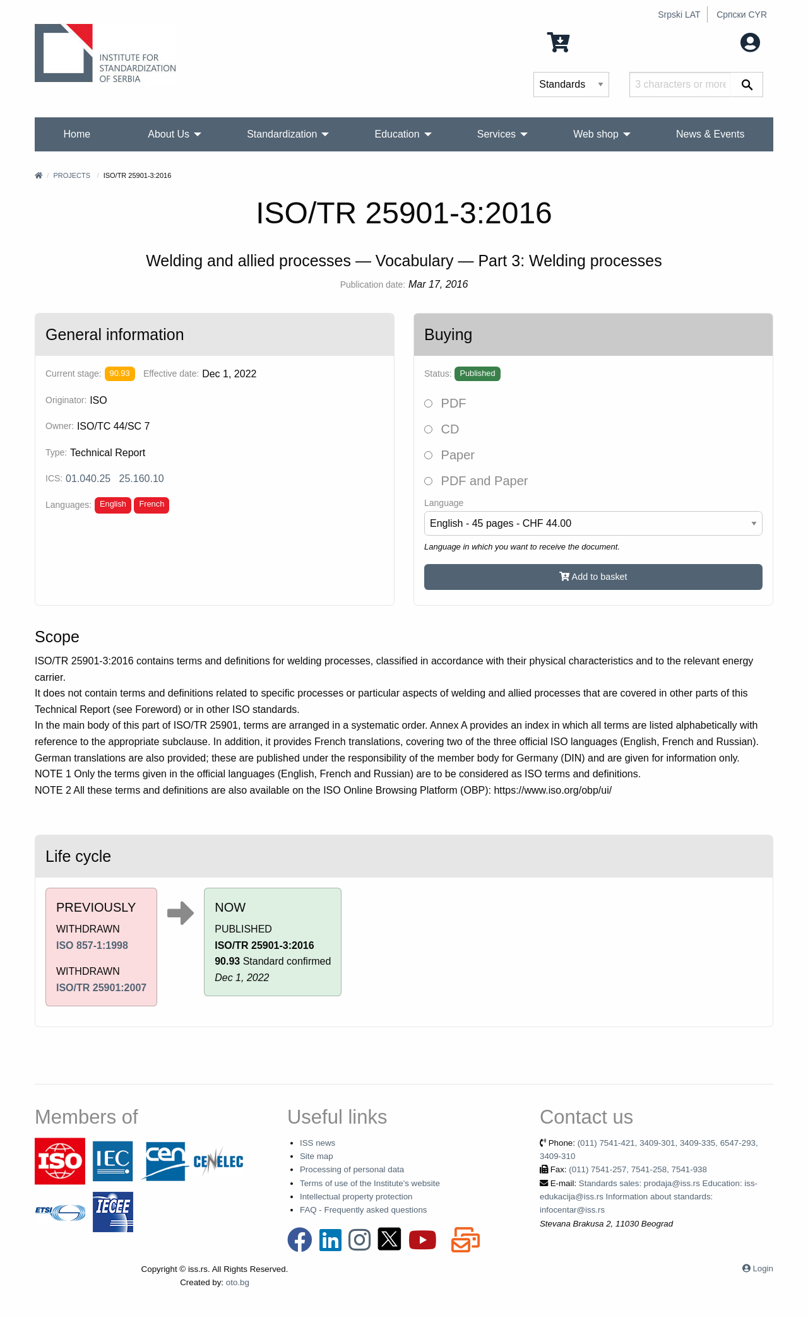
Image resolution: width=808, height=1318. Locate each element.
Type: (56, 452)
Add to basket (593, 577)
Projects (71, 175)
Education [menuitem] (396, 134)
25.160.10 (141, 478)
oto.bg (237, 1282)
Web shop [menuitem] (596, 134)
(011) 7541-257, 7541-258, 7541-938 (638, 1169)
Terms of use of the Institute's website (370, 1183)
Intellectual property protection (356, 1196)
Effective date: (171, 373)
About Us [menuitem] (168, 134)
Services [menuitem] (496, 134)
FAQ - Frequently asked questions (363, 1210)
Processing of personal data (352, 1169)
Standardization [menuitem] (282, 134)
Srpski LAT (679, 14)
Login (762, 1268)
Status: (438, 373)
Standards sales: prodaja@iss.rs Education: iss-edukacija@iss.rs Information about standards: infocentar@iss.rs (649, 1197)
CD (441, 429)
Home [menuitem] (77, 134)
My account (721, 41)
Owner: (59, 426)
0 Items (578, 41)
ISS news (317, 1143)
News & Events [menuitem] (710, 134)
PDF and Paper (476, 481)
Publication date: (373, 284)
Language (443, 503)
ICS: (53, 478)
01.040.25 (88, 478)
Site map (316, 1156)
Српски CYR (741, 14)
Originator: (65, 400)
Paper (449, 455)
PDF (445, 403)
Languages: (68, 505)
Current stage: (73, 373)
